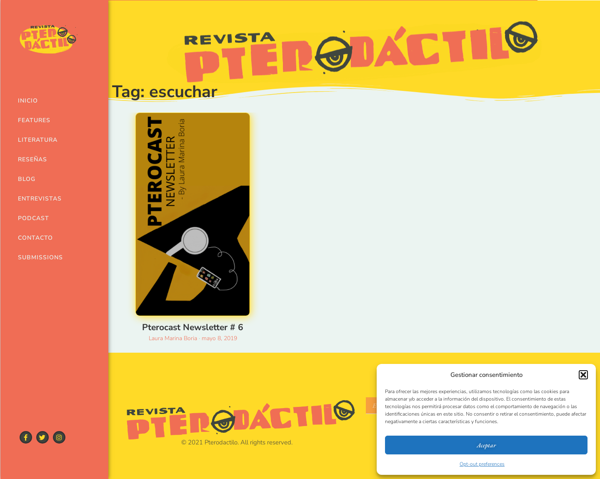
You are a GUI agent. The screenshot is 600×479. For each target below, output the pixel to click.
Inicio (28, 101)
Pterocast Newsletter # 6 (192, 327)
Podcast (33, 218)
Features (34, 120)
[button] (583, 375)
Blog (26, 179)
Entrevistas (39, 199)
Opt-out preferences (482, 464)
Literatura (38, 140)
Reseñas (32, 159)
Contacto (35, 238)
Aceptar (486, 445)
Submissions (39, 257)
